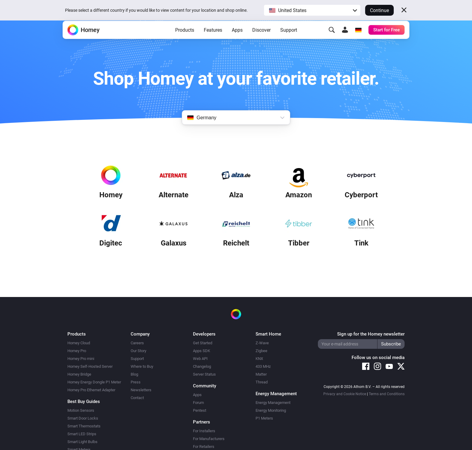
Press (136, 382)
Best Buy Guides (83, 401)
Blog (134, 374)
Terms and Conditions (387, 394)
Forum (198, 402)
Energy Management (273, 402)
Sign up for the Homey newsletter (371, 334)
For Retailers (203, 446)
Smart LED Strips (81, 434)
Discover (261, 39)
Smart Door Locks (82, 418)
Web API (200, 358)
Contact (137, 397)
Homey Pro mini (80, 358)
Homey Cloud (78, 343)
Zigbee (261, 350)
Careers (137, 343)
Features (213, 39)
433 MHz (263, 366)
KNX (259, 358)
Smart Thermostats (84, 426)
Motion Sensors (80, 410)
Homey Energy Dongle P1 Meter (94, 382)
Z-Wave (262, 343)
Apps (237, 39)
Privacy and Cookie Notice (344, 394)
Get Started (202, 343)
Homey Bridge (79, 374)
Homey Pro (76, 350)
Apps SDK (201, 350)
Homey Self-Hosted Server (90, 366)
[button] (312, 10)
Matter (261, 374)
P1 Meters (264, 418)
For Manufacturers (209, 438)
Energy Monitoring (271, 410)
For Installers (204, 431)
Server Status (204, 374)
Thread (262, 382)
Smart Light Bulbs (82, 441)
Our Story (138, 350)
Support (288, 39)
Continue (379, 10)
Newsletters (141, 390)
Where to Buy (142, 366)
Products (184, 39)
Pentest (199, 410)
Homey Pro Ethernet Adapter (91, 390)
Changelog (202, 366)
